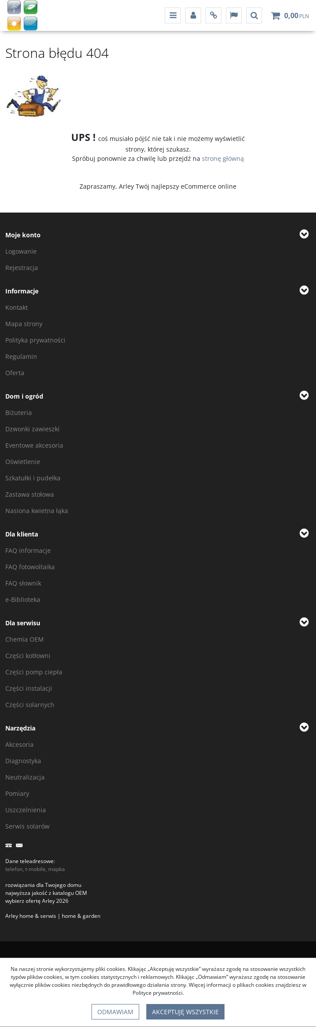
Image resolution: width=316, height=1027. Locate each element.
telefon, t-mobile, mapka (35, 869)
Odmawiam (115, 1012)
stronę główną (223, 158)
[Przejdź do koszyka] (296, 15)
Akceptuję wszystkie (185, 1012)
